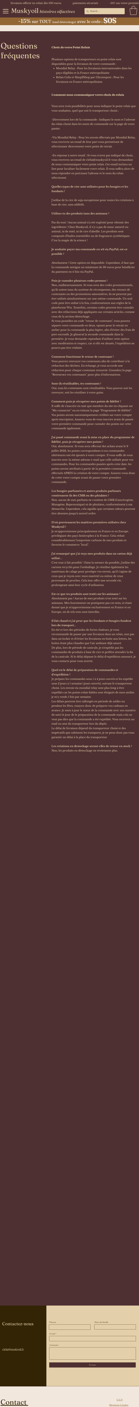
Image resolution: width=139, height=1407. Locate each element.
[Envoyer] (92, 1365)
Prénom (52, 1322)
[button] (133, 10)
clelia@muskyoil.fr (98, 159)
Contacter (54, 1345)
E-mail (52, 1334)
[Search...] (104, 11)
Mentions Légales (118, 1405)
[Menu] (5, 11)
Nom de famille (101, 1322)
